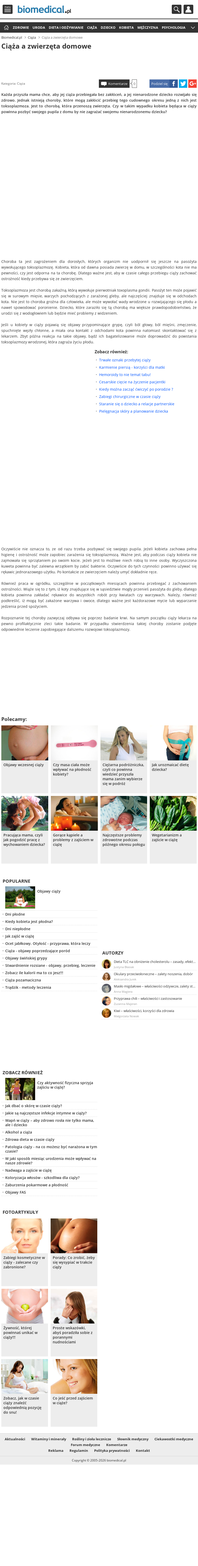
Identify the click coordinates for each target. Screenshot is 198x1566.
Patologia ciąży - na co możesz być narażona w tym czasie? (51, 1149)
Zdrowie (21, 27)
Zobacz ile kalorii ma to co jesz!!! (34, 972)
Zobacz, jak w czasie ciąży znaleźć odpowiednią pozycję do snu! (22, 1405)
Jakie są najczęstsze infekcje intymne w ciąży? (46, 1113)
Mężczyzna (147, 27)
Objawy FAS (15, 1192)
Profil (188, 9)
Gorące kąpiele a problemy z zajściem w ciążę (73, 840)
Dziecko (108, 27)
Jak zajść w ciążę (19, 936)
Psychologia (173, 27)
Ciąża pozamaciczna (23, 980)
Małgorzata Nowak (126, 1016)
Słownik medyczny (132, 1439)
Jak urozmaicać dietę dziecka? (170, 767)
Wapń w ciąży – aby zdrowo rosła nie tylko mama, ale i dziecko (49, 1122)
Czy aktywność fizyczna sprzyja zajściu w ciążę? (65, 1085)
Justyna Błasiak (124, 967)
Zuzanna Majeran (125, 1004)
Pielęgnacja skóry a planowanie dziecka (133, 411)
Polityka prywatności (112, 1450)
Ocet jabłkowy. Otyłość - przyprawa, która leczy (47, 943)
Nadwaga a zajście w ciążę (28, 1170)
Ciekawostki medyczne (173, 1439)
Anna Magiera (123, 991)
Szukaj (176, 9)
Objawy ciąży (49, 891)
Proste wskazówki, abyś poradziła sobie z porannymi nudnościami (73, 1335)
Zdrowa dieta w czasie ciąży (30, 1139)
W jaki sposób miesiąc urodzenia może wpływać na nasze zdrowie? (50, 1160)
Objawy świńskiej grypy (26, 958)
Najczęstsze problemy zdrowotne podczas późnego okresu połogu (124, 840)
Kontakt (143, 1450)
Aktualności (15, 1439)
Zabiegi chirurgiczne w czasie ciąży (129, 396)
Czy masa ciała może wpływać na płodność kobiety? (72, 769)
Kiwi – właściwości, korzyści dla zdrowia (144, 1010)
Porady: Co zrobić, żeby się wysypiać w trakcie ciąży (74, 1262)
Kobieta (126, 27)
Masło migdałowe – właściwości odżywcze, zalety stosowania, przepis (155, 986)
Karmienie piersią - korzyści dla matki (132, 367)
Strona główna (5, 27)
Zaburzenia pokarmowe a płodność (36, 1184)
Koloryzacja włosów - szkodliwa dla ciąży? (42, 1177)
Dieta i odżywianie (66, 27)
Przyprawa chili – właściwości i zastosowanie (148, 998)
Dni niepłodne (17, 928)
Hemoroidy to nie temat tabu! (125, 374)
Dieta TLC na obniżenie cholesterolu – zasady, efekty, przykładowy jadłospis (155, 961)
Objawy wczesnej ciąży (23, 764)
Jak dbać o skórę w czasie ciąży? (33, 1105)
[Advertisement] (99, 64)
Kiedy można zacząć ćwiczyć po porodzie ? (136, 389)
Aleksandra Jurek (125, 979)
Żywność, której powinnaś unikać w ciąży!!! (20, 1333)
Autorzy (113, 953)
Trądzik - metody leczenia (28, 987)
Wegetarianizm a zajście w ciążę (167, 837)
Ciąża (92, 27)
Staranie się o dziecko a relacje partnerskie (136, 403)
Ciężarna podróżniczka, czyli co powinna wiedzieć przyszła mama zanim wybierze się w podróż (123, 774)
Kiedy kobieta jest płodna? (29, 921)
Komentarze (117, 83)
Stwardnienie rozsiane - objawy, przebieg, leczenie (50, 965)
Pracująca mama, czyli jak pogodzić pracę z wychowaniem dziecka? (24, 840)
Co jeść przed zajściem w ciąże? (73, 1400)
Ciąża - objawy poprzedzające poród (37, 950)
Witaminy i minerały (48, 1439)
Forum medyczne (85, 1444)
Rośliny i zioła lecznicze (91, 1439)
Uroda (39, 27)
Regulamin (78, 1450)
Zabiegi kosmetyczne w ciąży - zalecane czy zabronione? (24, 1262)
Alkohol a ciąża (18, 1132)
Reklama (55, 1450)
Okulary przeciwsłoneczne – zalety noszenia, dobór (153, 974)
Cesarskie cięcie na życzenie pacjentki (132, 381)
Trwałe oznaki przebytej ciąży (125, 359)
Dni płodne (15, 914)
